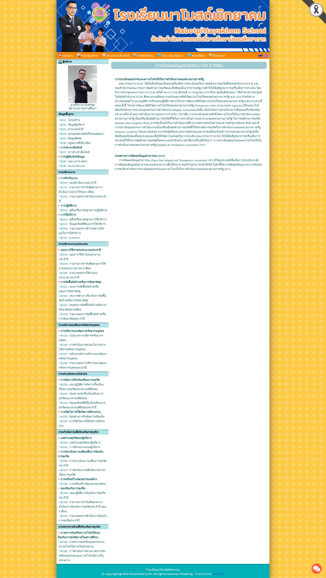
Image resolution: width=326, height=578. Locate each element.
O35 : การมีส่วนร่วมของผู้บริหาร (81, 447)
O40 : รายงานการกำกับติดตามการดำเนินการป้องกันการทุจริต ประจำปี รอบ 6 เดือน (82, 507)
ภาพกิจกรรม (143, 55)
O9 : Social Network (74, 165)
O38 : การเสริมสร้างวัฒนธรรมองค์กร (84, 483)
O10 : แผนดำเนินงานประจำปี (79, 182)
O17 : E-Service (71, 237)
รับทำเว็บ (218, 573)
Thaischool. (203, 573)
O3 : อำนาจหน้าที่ (73, 129)
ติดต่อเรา (217, 55)
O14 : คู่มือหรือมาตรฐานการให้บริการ (84, 219)
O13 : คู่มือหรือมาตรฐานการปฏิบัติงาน (85, 210)
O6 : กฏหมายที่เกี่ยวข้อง (77, 142)
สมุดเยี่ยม (196, 55)
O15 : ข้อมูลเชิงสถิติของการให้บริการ (84, 223)
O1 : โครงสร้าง (71, 120)
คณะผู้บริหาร (87, 55)
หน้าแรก (66, 55)
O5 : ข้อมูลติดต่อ (72, 138)
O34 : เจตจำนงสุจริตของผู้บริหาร (82, 442)
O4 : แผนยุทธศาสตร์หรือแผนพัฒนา (83, 133)
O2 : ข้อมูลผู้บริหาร (74, 124)
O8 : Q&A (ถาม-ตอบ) (75, 161)
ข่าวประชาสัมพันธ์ (115, 55)
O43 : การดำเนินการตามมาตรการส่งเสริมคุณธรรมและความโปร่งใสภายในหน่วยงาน (82, 555)
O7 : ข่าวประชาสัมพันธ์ (76, 152)
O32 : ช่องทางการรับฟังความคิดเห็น (83, 416)
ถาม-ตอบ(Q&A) (171, 55)
